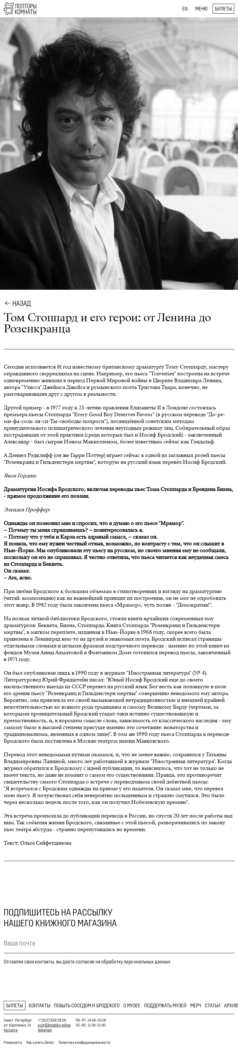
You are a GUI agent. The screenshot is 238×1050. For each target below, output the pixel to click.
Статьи (212, 1005)
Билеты (223, 8)
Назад (21, 303)
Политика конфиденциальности (84, 1042)
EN (185, 8)
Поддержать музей (165, 1005)
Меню (201, 8)
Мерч (195, 1005)
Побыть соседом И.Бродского (87, 1005)
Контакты (39, 1005)
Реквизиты (13, 1042)
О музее (131, 1005)
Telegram (44, 1030)
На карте (11, 1030)
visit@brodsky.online (54, 1025)
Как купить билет (40, 1042)
